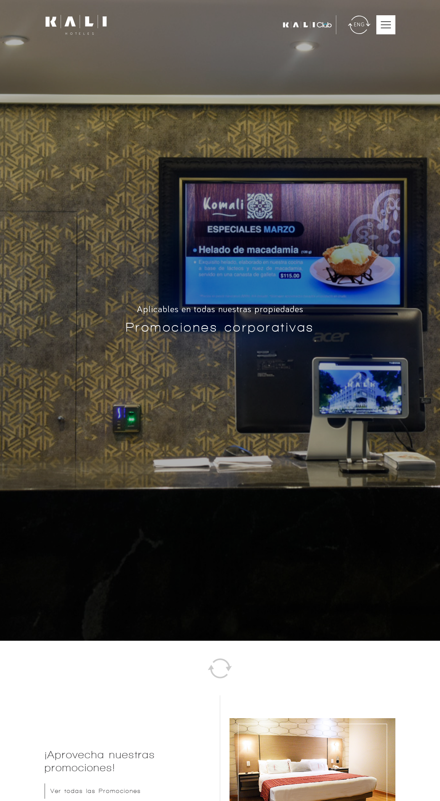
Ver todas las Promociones (95, 791)
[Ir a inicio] (76, 25)
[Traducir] (359, 24)
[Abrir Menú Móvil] (385, 24)
